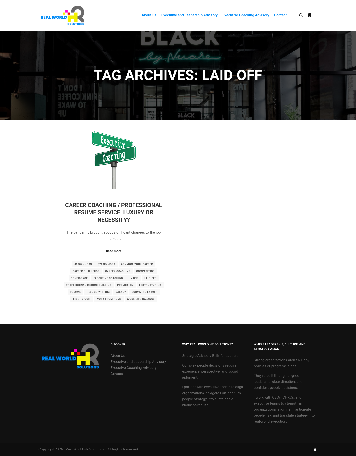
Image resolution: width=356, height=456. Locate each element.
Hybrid (134, 278)
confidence (79, 278)
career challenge (85, 271)
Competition (145, 271)
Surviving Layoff (144, 292)
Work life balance (141, 299)
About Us (117, 356)
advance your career (137, 264)
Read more (113, 251)
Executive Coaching (108, 278)
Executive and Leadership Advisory (138, 362)
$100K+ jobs (83, 264)
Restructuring (150, 285)
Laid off (150, 278)
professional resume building (88, 285)
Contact (116, 374)
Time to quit (82, 299)
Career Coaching (117, 271)
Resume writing (98, 292)
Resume (75, 292)
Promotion (125, 285)
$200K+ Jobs (106, 264)
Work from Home (109, 299)
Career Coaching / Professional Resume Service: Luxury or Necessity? (113, 212)
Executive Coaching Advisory (133, 368)
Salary (121, 292)
